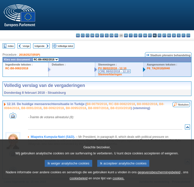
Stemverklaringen (110, 74)
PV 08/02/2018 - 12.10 (112, 68)
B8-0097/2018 (98, 108)
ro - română (169, 35)
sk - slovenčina (174, 35)
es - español (83, 35)
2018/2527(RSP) (29, 54)
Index (11, 46)
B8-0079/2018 (96, 104)
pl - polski (159, 35)
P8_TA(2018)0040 (158, 68)
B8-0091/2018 (31, 108)
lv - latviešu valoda (135, 35)
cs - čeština (87, 35)
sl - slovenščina (179, 35)
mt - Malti (150, 35)
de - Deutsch (97, 35)
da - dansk (92, 35)
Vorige (26, 46)
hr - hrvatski (126, 35)
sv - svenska (188, 35)
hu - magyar (145, 35)
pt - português (164, 35)
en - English (111, 35)
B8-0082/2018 (147, 104)
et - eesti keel (102, 35)
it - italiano (131, 35)
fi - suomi (183, 35)
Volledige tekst (65, 46)
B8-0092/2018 (53, 108)
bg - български (78, 35)
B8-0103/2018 (120, 108)
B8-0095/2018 (76, 108)
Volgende (39, 46)
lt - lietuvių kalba (140, 35)
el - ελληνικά (107, 35)
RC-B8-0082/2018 (16, 68)
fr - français (116, 35)
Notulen (183, 104)
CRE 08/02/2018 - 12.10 (114, 71)
